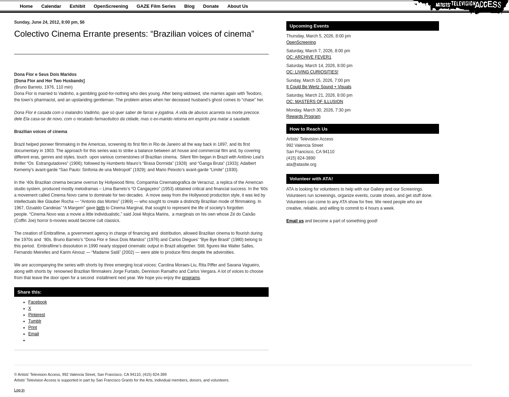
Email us (295, 220)
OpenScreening (111, 6)
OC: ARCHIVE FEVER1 (308, 57)
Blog (189, 6)
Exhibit (77, 6)
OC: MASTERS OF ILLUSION (314, 101)
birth (100, 207)
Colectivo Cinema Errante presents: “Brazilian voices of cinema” (134, 33)
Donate (211, 6)
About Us (237, 6)
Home (26, 6)
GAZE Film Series (156, 6)
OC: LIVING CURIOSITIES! (312, 72)
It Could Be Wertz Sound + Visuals (318, 86)
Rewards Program (303, 116)
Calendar (51, 6)
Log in (19, 390)
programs (191, 277)
